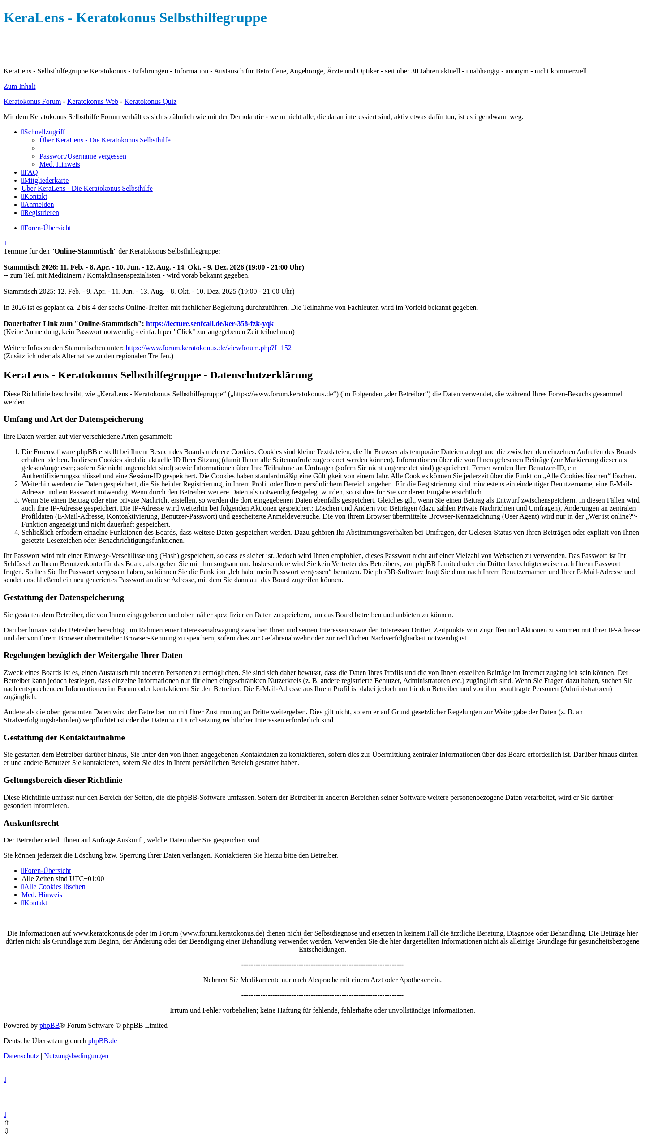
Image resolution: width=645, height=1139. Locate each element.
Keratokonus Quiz (150, 101)
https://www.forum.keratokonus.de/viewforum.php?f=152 (208, 348)
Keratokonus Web (92, 101)
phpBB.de (102, 1040)
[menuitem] (105, 140)
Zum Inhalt (20, 86)
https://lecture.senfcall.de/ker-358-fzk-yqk (210, 323)
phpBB (49, 1025)
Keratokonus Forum (32, 101)
